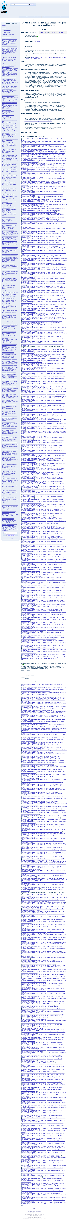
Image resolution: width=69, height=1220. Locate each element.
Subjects (46, 16)
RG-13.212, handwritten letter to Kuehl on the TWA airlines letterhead (10, 460)
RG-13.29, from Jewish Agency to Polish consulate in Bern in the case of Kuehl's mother (9, 103)
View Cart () (66, 0)
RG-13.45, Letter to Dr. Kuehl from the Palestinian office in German (9, 135)
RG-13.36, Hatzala (5, 116)
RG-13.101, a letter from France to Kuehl (9, 239)
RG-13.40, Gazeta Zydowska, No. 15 (9, 123)
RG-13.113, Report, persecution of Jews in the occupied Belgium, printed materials (10, 258)
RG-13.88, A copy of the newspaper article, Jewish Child (8, 217)
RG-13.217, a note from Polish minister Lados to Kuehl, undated (9, 472)
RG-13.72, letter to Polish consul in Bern (9, 190)
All (22, 659)
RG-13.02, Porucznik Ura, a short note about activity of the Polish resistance (9, 41)
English (59, 57)
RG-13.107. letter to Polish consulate (9, 250)
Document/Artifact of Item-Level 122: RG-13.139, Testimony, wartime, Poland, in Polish (44, 419)
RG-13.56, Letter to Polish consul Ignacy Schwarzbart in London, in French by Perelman (9, 156)
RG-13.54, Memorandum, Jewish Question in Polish (8, 152)
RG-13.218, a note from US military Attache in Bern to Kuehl (8, 474)
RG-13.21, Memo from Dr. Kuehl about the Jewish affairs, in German (10, 83)
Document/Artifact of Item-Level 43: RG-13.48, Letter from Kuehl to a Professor (42, 239)
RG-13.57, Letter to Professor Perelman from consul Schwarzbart (9, 159)
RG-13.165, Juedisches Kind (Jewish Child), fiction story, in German (9, 370)
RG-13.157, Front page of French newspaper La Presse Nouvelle (8, 352)
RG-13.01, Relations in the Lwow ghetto (9, 39)
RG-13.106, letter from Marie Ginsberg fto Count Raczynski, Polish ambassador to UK (10, 248)
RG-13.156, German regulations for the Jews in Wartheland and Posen (9, 350)
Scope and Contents (6, 30)
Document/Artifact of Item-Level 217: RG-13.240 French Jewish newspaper (41, 648)
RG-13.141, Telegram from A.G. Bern (9, 313)
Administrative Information (8, 34)
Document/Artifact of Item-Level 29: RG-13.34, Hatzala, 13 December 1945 (41, 210)
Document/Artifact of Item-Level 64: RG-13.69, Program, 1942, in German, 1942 (42, 286)
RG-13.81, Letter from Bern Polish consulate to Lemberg (8, 208)
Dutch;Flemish (37, 58)
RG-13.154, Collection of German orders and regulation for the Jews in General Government (9, 345)
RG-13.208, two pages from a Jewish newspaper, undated (9, 452)
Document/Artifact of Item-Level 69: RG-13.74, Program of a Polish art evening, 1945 (43, 298)
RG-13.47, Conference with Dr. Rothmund (10, 139)
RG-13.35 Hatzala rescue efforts (8, 115)
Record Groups (63, 16)
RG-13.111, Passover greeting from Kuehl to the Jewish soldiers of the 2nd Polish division (10, 255)
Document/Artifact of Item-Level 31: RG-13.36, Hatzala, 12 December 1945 (41, 213)
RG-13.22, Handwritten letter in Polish (9, 84)
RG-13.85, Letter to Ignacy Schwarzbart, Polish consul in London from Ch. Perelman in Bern (9, 210)
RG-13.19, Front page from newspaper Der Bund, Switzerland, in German (9, 77)
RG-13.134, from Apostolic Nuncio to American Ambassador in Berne (9, 301)
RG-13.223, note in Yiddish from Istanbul (9, 485)
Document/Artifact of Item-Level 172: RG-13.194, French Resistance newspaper (42, 537)
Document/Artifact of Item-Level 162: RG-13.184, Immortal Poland (38, 517)
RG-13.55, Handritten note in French (9, 153)
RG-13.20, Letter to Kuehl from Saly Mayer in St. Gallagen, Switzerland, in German (9, 80)
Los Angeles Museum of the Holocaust (34, 1211)
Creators (54, 16)
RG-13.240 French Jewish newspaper (9, 520)
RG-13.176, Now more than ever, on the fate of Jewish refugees (9, 384)
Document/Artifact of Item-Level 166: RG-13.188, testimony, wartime (39, 526)
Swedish (26, 58)
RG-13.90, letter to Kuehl (6, 219)
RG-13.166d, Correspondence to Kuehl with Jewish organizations (9, 379)
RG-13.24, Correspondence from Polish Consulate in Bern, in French (9, 91)
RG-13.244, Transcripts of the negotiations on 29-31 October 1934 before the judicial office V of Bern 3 (10, 529)
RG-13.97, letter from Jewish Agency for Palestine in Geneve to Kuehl (9, 232)
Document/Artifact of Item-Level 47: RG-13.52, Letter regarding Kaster (39, 246)
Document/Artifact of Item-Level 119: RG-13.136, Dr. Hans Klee (38, 414)
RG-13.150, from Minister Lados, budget (9, 335)
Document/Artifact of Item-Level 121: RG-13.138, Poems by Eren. (38, 418)
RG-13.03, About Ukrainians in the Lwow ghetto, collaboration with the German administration (9, 43)
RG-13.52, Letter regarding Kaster (8, 147)
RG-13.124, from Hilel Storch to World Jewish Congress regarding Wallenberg (9, 279)
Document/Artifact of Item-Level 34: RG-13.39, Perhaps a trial (37, 218)
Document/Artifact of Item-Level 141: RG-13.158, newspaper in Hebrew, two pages (43, 468)
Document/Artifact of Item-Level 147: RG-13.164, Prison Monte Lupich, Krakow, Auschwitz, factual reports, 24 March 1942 (41, 482)
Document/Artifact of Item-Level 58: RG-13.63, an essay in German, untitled (41, 272)
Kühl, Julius (37, 41)
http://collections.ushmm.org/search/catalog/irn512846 (38, 121)
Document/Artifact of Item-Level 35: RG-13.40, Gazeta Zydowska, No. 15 (40, 219)
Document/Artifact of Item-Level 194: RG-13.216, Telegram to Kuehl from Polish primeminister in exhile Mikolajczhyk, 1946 (41, 593)
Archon (33, 1217)
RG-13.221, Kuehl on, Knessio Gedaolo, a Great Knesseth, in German (10, 481)
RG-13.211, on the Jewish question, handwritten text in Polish (8, 458)
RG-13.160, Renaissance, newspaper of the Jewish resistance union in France (9, 359)
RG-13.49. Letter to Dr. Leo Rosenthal (9, 142)
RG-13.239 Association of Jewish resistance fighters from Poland (8, 519)
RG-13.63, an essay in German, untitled (9, 171)
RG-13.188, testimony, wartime (8, 408)
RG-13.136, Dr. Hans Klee (7, 305)
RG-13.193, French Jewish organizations (9, 418)
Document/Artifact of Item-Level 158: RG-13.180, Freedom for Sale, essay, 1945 (42, 509)
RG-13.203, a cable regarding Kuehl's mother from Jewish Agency (9, 440)
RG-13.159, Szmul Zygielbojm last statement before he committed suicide (9, 357)
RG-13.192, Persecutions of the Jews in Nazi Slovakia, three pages (9, 416)
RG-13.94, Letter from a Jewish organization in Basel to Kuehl (8, 228)
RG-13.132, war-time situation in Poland (9, 296)
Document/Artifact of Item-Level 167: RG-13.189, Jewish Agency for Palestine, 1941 (43, 527)
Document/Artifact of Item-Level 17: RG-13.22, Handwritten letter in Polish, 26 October (44, 181)
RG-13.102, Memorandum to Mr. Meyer (9, 241)
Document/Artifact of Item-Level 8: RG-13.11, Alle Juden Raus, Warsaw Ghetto (42, 156)
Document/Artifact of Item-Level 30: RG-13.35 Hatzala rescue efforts (39, 212)
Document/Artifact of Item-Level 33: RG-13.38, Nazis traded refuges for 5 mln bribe (43, 217)
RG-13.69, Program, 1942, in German (9, 184)
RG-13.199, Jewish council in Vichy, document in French (8, 431)
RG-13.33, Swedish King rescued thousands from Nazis (8, 112)
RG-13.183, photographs (6, 398)
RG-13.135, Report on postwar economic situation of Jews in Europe (9, 303)
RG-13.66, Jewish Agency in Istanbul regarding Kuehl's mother (9, 178)
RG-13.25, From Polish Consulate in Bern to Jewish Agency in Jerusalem (10, 93)
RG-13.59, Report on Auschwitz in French (10, 163)
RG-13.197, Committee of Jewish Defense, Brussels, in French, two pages (9, 426)
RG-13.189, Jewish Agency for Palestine (9, 409)
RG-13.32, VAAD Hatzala (6, 110)
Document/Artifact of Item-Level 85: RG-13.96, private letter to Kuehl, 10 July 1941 (43, 332)
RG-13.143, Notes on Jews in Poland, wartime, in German (9, 318)
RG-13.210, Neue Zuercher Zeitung (8, 455)
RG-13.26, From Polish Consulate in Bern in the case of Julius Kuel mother (10, 96)
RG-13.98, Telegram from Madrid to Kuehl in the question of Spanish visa (10, 234)
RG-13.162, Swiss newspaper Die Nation (9, 363)
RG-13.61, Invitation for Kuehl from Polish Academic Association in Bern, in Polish (10, 167)
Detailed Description (6, 37)
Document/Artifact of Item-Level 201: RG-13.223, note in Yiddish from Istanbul (41, 609)
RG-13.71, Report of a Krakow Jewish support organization (9, 189)
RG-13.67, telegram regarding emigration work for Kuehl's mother (9, 180)
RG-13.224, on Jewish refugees (8, 486)
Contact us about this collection (10, 538)
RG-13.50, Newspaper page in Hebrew (9, 144)
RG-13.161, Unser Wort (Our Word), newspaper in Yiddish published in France (10, 362)
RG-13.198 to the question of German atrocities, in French (9, 428)
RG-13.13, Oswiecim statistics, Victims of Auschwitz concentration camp (9, 60)
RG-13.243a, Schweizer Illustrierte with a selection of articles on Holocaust (9, 525)
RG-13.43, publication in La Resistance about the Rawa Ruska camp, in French (9, 130)
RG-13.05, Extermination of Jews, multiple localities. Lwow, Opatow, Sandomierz (10, 49)
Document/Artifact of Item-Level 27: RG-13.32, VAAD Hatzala (37, 206)
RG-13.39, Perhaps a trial (7, 122)
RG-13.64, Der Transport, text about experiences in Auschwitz (8, 173)
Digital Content (37, 16)
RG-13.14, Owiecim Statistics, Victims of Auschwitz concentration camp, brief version (9, 62)
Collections (28, 16)
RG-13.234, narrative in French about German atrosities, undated (9, 509)
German (37, 57)
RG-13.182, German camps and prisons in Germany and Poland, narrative (10, 397)
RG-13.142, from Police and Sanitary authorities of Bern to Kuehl (9, 316)
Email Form (37, 1212)
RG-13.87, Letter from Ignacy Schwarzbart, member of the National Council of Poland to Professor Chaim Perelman (9, 214)
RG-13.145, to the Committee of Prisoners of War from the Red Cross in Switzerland (10, 325)
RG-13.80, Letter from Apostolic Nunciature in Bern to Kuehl (8, 205)
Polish (32, 57)
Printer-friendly (44, 32)
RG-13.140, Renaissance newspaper (9, 312)
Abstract (4, 28)
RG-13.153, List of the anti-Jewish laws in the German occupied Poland (10, 342)
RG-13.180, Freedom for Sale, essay (9, 392)
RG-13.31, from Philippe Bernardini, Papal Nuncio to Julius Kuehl (10, 108)
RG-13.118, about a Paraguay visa (8, 265)
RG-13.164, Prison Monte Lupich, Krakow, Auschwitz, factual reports (10, 368)
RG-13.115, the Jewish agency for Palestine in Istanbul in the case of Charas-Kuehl (8, 260)
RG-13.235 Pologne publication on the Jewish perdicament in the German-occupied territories (9, 512)
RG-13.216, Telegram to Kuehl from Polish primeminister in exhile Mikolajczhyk (10, 469)
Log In (62, 0)
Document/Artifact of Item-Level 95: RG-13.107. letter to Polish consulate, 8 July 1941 (43, 356)
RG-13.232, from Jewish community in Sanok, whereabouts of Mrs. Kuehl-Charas (10, 505)
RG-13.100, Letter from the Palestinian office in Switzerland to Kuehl (9, 238)
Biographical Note (6, 32)
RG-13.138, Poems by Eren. (7, 308)
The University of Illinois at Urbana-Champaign (37, 1218)
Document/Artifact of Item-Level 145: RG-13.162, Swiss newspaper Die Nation (41, 477)
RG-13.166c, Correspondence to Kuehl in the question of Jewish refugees (9, 377)
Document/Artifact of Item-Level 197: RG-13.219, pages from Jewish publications (42, 600)
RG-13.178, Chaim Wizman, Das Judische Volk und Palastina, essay (10, 389)
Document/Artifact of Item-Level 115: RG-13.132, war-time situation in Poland (41, 405)
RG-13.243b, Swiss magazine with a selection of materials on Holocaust (9, 527)
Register (35, 1208)
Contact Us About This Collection (58, 32)
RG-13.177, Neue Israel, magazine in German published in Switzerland (9, 386)
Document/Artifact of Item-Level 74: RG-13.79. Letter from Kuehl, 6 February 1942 (42, 306)
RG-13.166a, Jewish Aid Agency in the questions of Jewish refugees (9, 372)
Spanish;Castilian (52, 57)
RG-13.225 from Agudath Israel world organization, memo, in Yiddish (9, 488)
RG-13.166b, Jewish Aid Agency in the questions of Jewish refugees (9, 375)
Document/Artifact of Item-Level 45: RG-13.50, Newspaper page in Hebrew (41, 242)
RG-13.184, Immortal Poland (7, 400)
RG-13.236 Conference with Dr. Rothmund (10, 514)
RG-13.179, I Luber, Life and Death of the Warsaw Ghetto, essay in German (10, 391)
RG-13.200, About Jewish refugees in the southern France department (9, 433)
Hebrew (64, 57)
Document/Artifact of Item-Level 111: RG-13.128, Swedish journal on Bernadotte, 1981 (44, 396)
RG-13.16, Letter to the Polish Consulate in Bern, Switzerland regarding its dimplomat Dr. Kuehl (9, 66)
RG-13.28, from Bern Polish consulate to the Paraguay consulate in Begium (9, 100)
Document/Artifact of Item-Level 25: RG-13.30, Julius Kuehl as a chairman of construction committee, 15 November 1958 (41, 202)
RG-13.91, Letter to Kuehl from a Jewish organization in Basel (9, 221)
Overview (4, 25)
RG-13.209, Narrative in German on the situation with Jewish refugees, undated (9, 454)
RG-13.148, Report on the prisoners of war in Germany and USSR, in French (9, 332)
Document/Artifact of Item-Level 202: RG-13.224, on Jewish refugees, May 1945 (42, 610)
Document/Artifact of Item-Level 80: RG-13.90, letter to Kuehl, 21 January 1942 (42, 321)
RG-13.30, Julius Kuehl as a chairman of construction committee (9, 106)
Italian (41, 57)
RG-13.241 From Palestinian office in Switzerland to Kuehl (9, 522)
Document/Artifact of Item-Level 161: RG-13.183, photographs (37, 515)
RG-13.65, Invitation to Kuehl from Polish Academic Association (9, 176)
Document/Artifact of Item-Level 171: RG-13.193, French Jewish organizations (41, 536)
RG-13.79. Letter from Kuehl (7, 203)
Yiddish (31, 58)
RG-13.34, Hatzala (5, 113)
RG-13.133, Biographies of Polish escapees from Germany (8, 299)
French (45, 57)
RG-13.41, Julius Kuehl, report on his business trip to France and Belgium (9, 126)
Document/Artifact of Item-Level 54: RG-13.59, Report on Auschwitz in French (41, 263)
